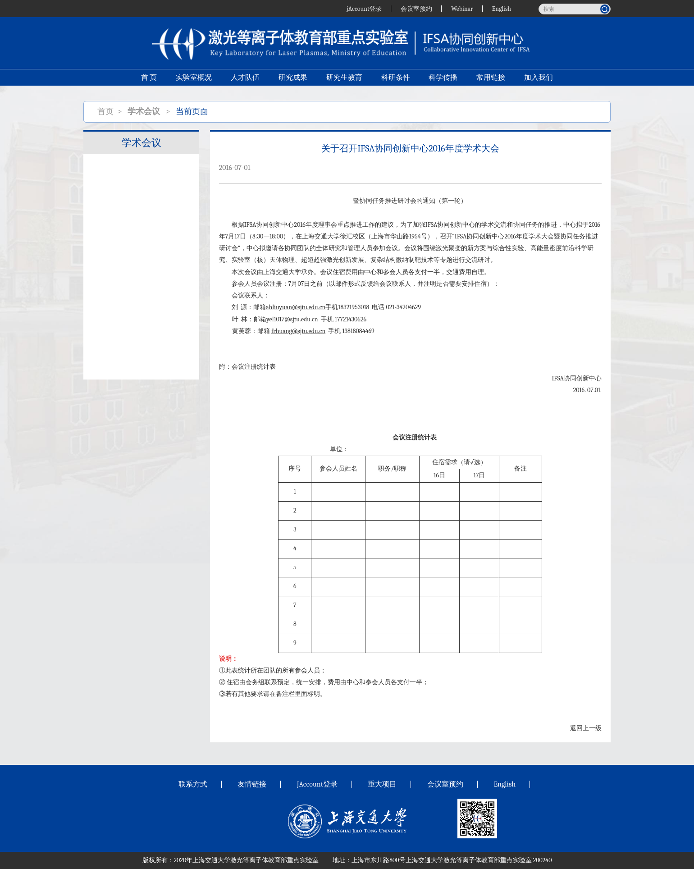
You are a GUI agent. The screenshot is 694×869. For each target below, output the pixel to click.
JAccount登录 (317, 784)
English (501, 8)
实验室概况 (194, 79)
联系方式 (192, 784)
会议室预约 (416, 8)
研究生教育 (344, 79)
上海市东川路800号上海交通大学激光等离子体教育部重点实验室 (441, 860)
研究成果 (293, 79)
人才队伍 (245, 79)
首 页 (149, 79)
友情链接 (251, 784)
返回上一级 (586, 728)
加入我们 (539, 79)
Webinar (462, 8)
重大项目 (382, 784)
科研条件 (395, 79)
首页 (105, 111)
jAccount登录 (363, 8)
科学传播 (443, 79)
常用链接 (491, 79)
